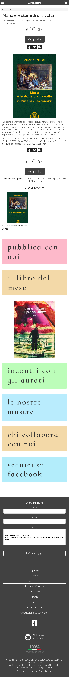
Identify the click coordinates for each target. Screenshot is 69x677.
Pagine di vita (7, 10)
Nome (34, 507)
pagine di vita (60, 178)
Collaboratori (34, 607)
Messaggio (34, 527)
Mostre (35, 596)
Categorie (34, 580)
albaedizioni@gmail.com (41, 667)
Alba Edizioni (34, 2)
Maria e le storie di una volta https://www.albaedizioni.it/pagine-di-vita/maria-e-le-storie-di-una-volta (34, 537)
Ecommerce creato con (34, 671)
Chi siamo (34, 591)
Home (34, 575)
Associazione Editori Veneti (34, 612)
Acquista (34, 39)
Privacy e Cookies (34, 586)
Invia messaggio (34, 553)
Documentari (34, 602)
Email (34, 517)
